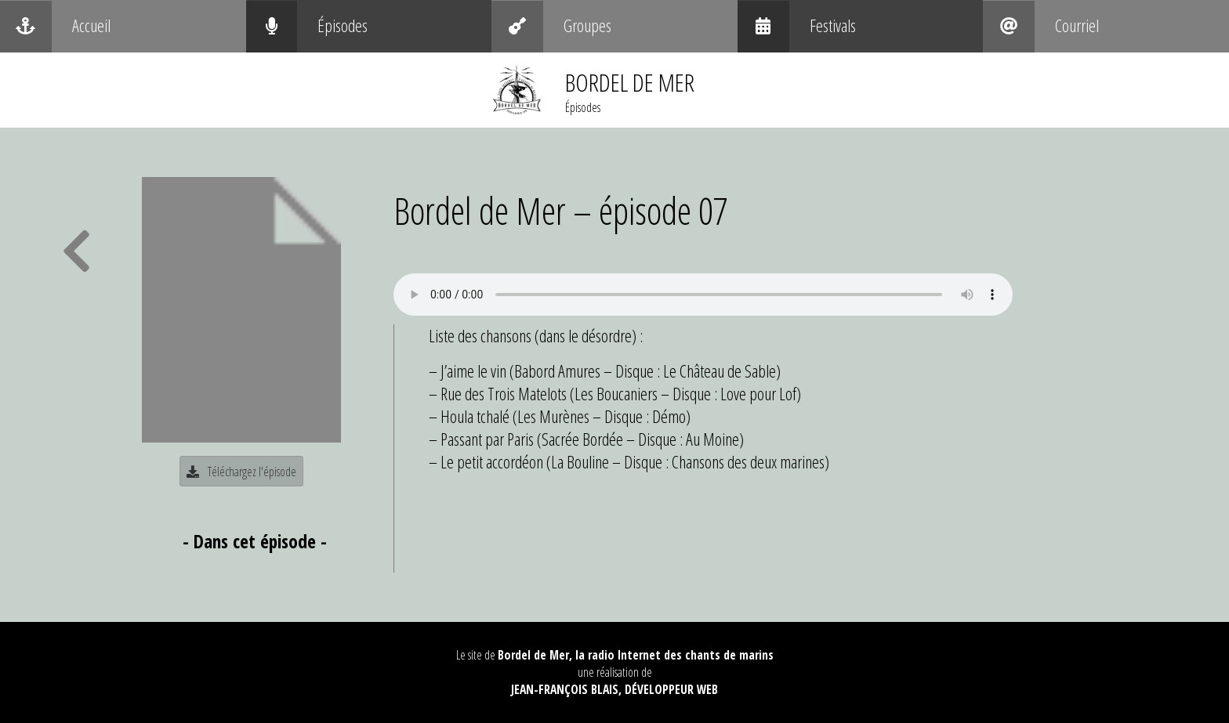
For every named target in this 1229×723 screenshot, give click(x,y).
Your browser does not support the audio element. (703, 294)
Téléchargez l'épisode (241, 471)
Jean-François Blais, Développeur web (614, 689)
